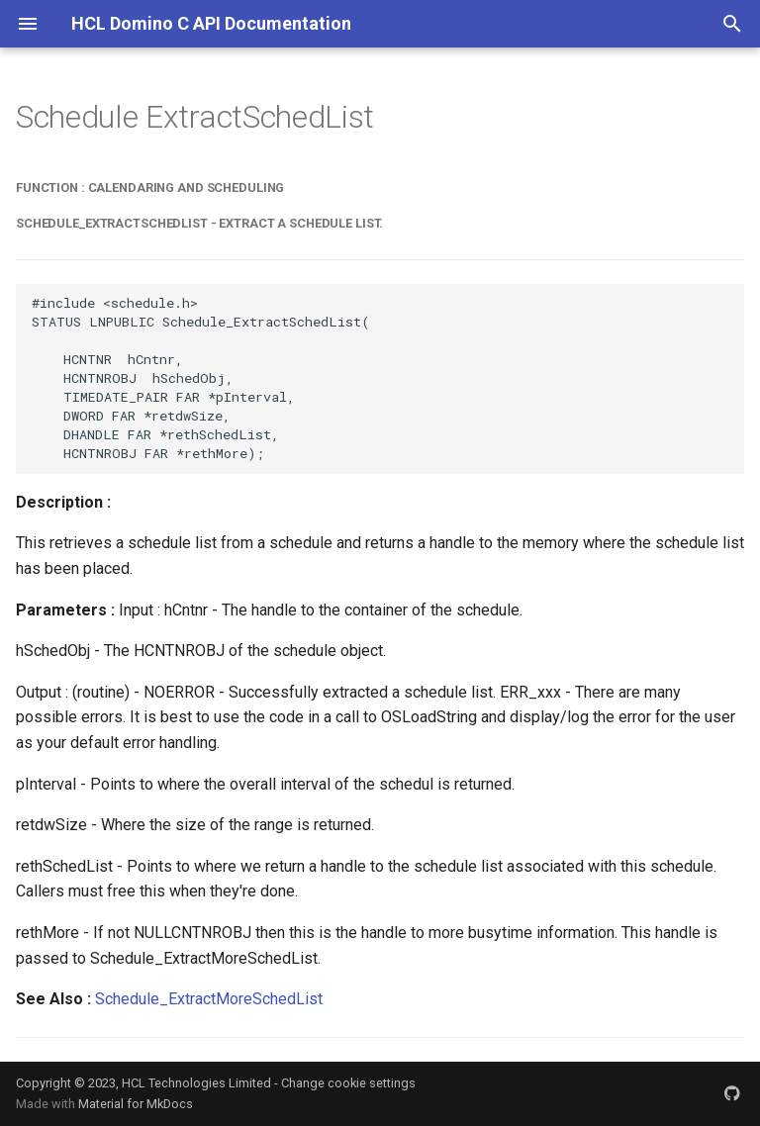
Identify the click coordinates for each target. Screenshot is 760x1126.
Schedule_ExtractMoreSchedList (209, 998)
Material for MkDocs (135, 1103)
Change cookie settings (348, 1083)
